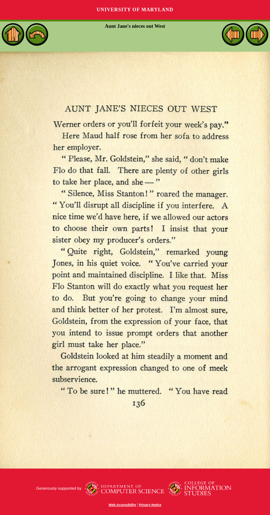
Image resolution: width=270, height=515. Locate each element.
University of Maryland (135, 9)
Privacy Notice (150, 505)
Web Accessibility (122, 505)
